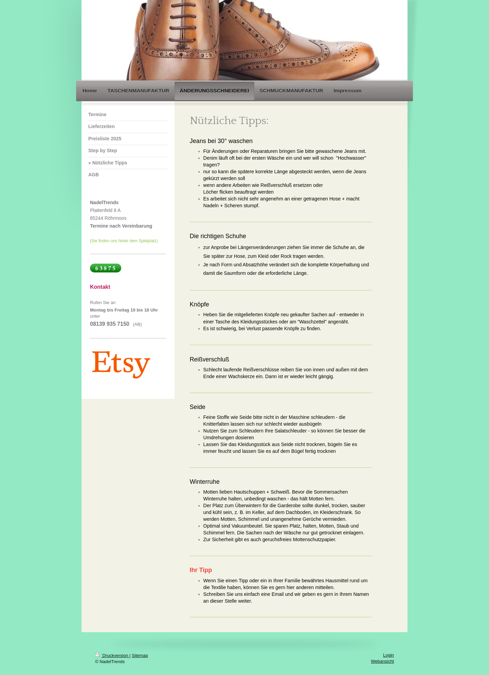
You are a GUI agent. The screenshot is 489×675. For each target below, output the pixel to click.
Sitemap (140, 655)
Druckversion (112, 655)
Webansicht (382, 661)
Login (388, 655)
